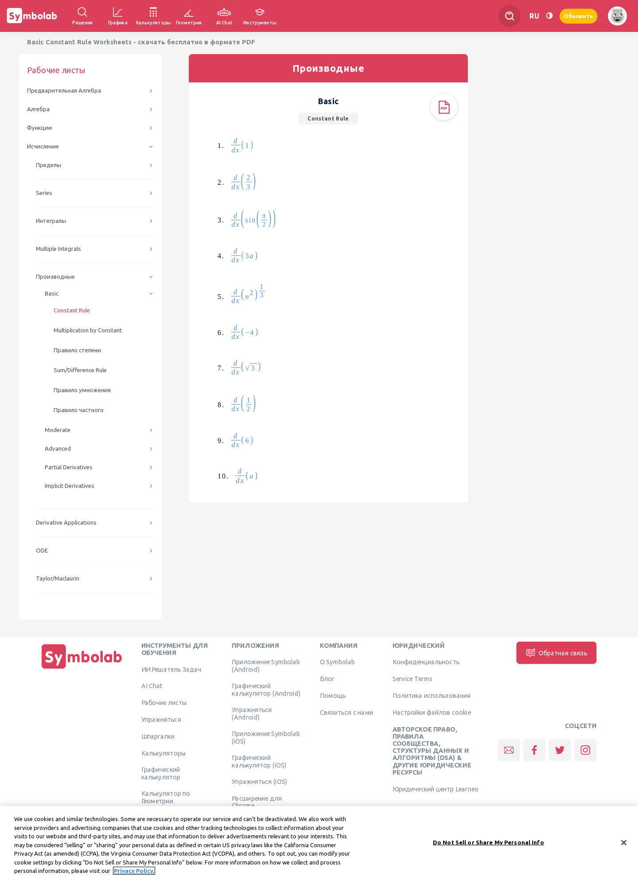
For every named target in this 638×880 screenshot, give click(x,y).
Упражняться (161, 719)
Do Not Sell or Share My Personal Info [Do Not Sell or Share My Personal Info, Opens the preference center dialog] (488, 846)
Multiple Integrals (58, 248)
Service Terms (413, 678)
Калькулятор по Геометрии (166, 797)
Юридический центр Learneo (435, 788)
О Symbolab (337, 662)
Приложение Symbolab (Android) (266, 665)
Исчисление (43, 146)
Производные (55, 276)
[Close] (624, 846)
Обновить (579, 15)
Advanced (58, 448)
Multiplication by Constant (88, 330)
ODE (42, 550)
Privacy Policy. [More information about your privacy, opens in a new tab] (134, 875)
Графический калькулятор (160, 773)
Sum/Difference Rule (80, 370)
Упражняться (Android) (252, 713)
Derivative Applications (66, 522)
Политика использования (432, 695)
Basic (51, 293)
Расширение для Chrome (257, 802)
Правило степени (77, 350)
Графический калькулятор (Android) (266, 689)
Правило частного (79, 410)
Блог (327, 678)
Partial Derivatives (69, 467)
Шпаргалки (158, 736)
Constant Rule (72, 310)
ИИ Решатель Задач (171, 669)
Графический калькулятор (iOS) (259, 761)
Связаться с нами (346, 712)
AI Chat (152, 685)
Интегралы (51, 221)
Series (44, 193)
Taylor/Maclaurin (57, 578)
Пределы (48, 165)
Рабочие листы (164, 702)
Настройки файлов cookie (432, 712)
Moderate (57, 430)
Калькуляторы (163, 752)
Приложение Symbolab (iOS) (266, 737)
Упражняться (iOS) (259, 781)
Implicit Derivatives (69, 486)
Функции (39, 128)
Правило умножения (82, 390)
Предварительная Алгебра (64, 90)
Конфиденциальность (426, 662)
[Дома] (82, 668)
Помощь (333, 695)
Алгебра (38, 109)
